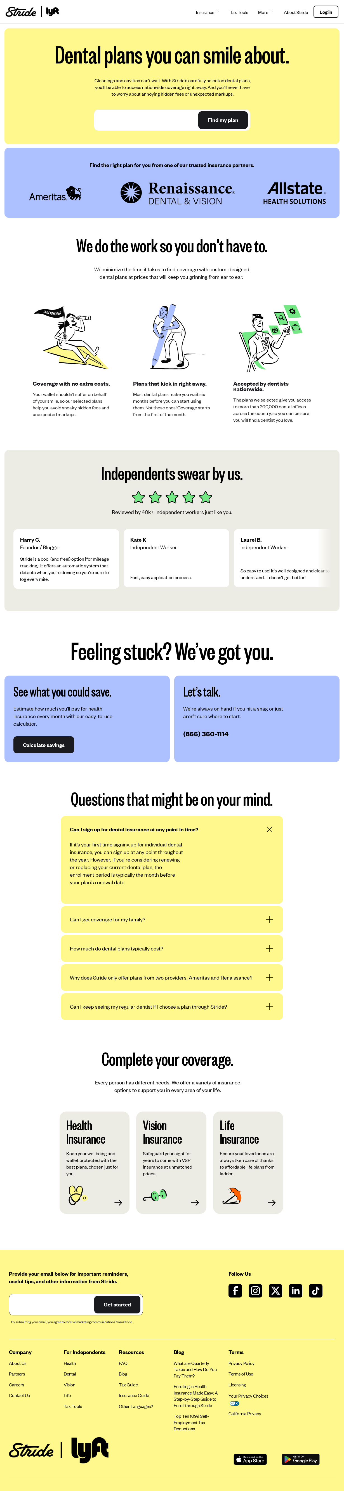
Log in (326, 12)
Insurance (208, 12)
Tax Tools (239, 12)
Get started (117, 1304)
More (266, 12)
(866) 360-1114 (205, 733)
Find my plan (223, 119)
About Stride (296, 12)
